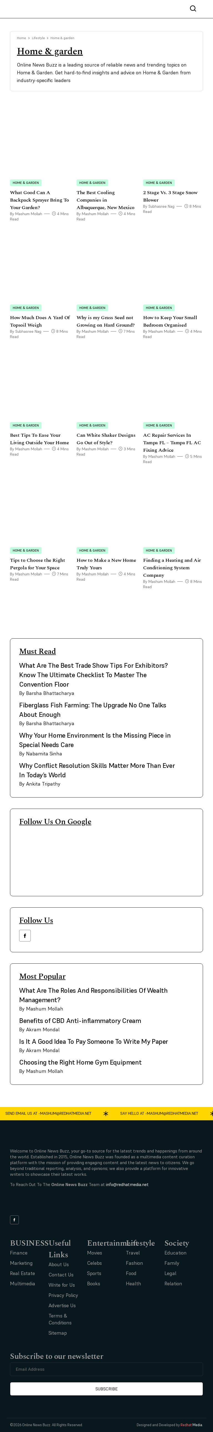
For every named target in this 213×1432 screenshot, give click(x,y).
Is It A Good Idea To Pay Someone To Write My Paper (93, 1041)
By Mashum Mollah (26, 213)
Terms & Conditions (60, 1319)
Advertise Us (62, 1305)
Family (171, 1263)
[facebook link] (25, 935)
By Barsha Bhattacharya (46, 693)
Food (131, 1273)
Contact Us (61, 1274)
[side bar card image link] (187, 668)
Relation (173, 1283)
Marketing (21, 1263)
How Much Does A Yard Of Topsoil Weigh (40, 321)
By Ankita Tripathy (39, 784)
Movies (94, 1253)
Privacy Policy (63, 1295)
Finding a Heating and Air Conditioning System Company (172, 568)
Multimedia (22, 1283)
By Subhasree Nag (158, 206)
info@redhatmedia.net (127, 1184)
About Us (59, 1264)
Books (93, 1283)
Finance (18, 1253)
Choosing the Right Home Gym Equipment (80, 1062)
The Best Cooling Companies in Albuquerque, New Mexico (106, 200)
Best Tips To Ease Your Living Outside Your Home (39, 438)
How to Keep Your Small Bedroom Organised (170, 321)
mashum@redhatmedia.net (70, 1113)
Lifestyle (38, 38)
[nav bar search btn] (195, 9)
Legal (170, 1273)
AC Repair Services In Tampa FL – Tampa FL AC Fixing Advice (172, 442)
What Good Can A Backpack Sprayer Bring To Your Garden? (39, 200)
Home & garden (26, 183)
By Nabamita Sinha (40, 753)
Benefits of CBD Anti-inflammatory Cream (80, 1020)
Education (175, 1253)
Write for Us (62, 1285)
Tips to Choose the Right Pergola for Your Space (37, 564)
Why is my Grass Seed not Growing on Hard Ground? (106, 321)
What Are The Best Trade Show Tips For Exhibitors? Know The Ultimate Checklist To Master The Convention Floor (93, 675)
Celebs (94, 1263)
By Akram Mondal (39, 1029)
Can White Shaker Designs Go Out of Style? (106, 438)
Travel (133, 1253)
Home (21, 38)
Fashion (134, 1263)
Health (133, 1283)
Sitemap (58, 1333)
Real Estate (22, 1273)
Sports (94, 1273)
